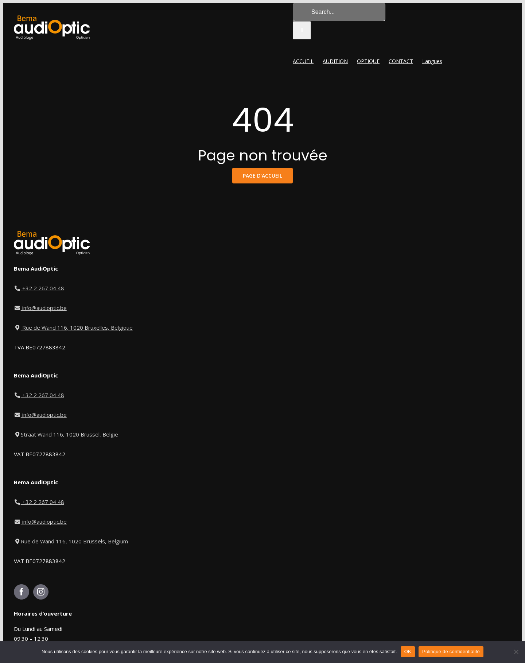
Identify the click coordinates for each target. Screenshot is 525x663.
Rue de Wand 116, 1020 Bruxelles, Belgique (73, 327)
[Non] (516, 651)
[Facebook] (21, 592)
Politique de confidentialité (451, 651)
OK (407, 651)
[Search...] (339, 12)
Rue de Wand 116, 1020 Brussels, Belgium (71, 541)
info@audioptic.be (40, 307)
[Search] (302, 30)
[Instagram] (40, 592)
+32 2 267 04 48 (39, 288)
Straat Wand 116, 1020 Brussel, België (66, 434)
